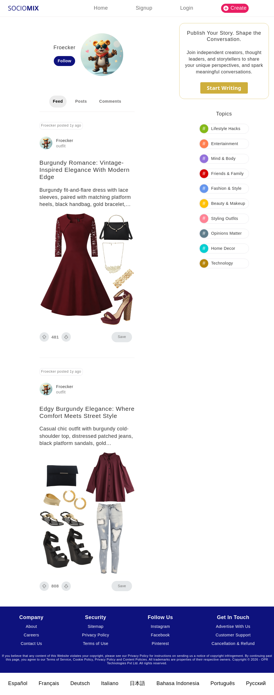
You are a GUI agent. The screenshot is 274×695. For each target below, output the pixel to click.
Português (223, 683)
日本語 (137, 683)
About (31, 626)
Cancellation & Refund (233, 643)
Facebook (160, 635)
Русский (256, 683)
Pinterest (160, 643)
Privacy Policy (95, 635)
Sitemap (96, 626)
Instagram (160, 626)
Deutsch (80, 683)
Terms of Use (95, 643)
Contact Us (31, 643)
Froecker (64, 140)
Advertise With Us (233, 626)
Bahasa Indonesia (177, 683)
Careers (31, 635)
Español (18, 683)
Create (235, 8)
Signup (144, 8)
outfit (61, 146)
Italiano (109, 683)
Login (186, 8)
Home (101, 8)
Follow (64, 61)
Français (49, 683)
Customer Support (233, 635)
